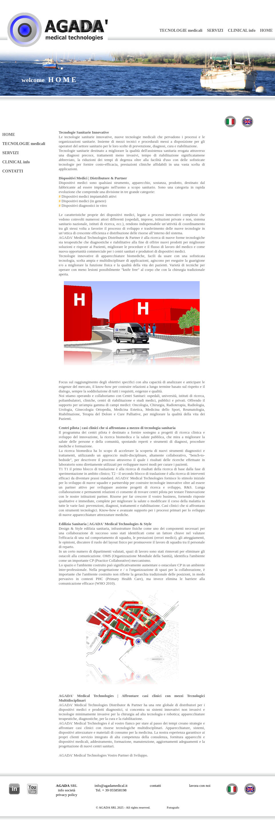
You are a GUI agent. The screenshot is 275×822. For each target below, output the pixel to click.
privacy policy (66, 795)
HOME (266, 30)
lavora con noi (199, 785)
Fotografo (173, 807)
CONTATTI (12, 171)
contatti (155, 785)
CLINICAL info (242, 30)
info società (66, 790)
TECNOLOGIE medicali (181, 30)
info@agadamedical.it (111, 785)
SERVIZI (215, 30)
